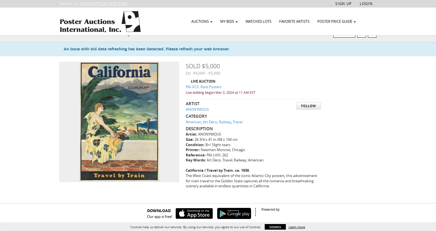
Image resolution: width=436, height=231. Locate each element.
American (193, 132)
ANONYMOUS (197, 119)
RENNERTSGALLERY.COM (104, 3)
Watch (347, 44)
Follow (308, 116)
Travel (237, 132)
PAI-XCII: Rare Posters (203, 97)
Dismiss (275, 227)
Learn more (297, 227)
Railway (225, 132)
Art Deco (210, 132)
